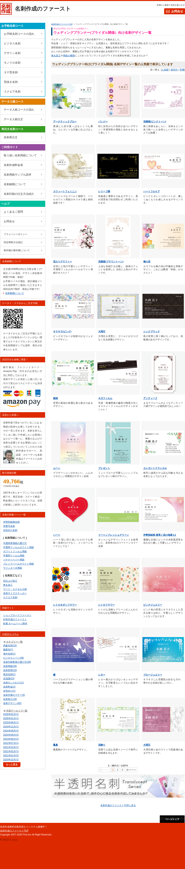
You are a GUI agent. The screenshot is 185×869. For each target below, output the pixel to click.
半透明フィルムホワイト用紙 (18, 547)
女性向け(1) (9, 691)
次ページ (131, 769)
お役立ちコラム (10, 634)
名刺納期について (15, 184)
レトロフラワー (106, 604)
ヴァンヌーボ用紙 (12, 568)
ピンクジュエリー (152, 604)
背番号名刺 (9, 526)
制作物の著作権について (17, 250)
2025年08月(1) (11, 722)
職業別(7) (8, 649)
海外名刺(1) (9, 653)
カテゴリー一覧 (14, 641)
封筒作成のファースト (15, 619)
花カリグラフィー (62, 261)
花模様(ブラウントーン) (110, 261)
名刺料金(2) (9, 686)
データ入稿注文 (13, 119)
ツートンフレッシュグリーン (113, 535)
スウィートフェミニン (65, 191)
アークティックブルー (65, 121)
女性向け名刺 (10, 530)
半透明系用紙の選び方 (15, 543)
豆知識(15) (8, 678)
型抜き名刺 (11, 81)
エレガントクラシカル (155, 468)
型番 (182, 69)
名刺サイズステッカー (15, 593)
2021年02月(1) (11, 751)
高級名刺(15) (10, 645)
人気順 (165, 69)
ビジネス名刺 (12, 43)
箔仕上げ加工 (10, 581)
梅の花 (146, 261)
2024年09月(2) (11, 730)
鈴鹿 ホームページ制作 (15, 623)
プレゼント (104, 468)
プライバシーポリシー (15, 234)
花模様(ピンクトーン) (154, 121)
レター (101, 674)
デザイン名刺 (12, 53)
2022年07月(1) (11, 743)
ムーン (56, 468)
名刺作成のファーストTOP (14, 830)
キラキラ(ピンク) (62, 331)
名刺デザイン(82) (12, 703)
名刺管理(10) (10, 670)
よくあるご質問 (13, 211)
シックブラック (151, 331)
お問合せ (177, 11)
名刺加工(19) (10, 699)
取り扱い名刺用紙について (20, 155)
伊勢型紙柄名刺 (11, 522)
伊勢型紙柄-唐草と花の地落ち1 (159, 535)
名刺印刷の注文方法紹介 (19, 193)
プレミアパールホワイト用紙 (18, 563)
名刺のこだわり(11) (13, 682)
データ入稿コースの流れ (19, 109)
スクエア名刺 (12, 91)
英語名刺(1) (9, 674)
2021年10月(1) (11, 747)
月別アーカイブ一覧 (16, 710)
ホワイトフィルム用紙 (15, 551)
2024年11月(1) (11, 726)
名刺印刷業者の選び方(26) (17, 662)
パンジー (103, 121)
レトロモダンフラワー (65, 604)
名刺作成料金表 (13, 165)
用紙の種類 (69, 55)
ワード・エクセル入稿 (15, 589)
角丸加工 (56, 55)
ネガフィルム (105, 398)
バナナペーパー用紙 (13, 559)
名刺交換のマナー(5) (14, 695)
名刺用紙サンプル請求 (17, 174)
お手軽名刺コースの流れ (19, 33)
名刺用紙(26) (10, 666)
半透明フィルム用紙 (13, 555)
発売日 (174, 69)
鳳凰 (55, 745)
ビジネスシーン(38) (13, 658)
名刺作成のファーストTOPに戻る (118, 805)
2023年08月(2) (11, 739)
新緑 (55, 398)
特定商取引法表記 (13, 242)
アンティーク (150, 398)
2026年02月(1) (11, 714)
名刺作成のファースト (43, 9)
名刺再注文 (11, 137)
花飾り (101, 745)
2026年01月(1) (11, 718)
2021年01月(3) (11, 755)
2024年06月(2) (11, 734)
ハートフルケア (151, 191)
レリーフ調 (104, 191)
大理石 (101, 331)
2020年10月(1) (11, 759)
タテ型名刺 (11, 72)
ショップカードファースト (17, 615)
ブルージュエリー (152, 674)
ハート (56, 535)
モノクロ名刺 (12, 62)
